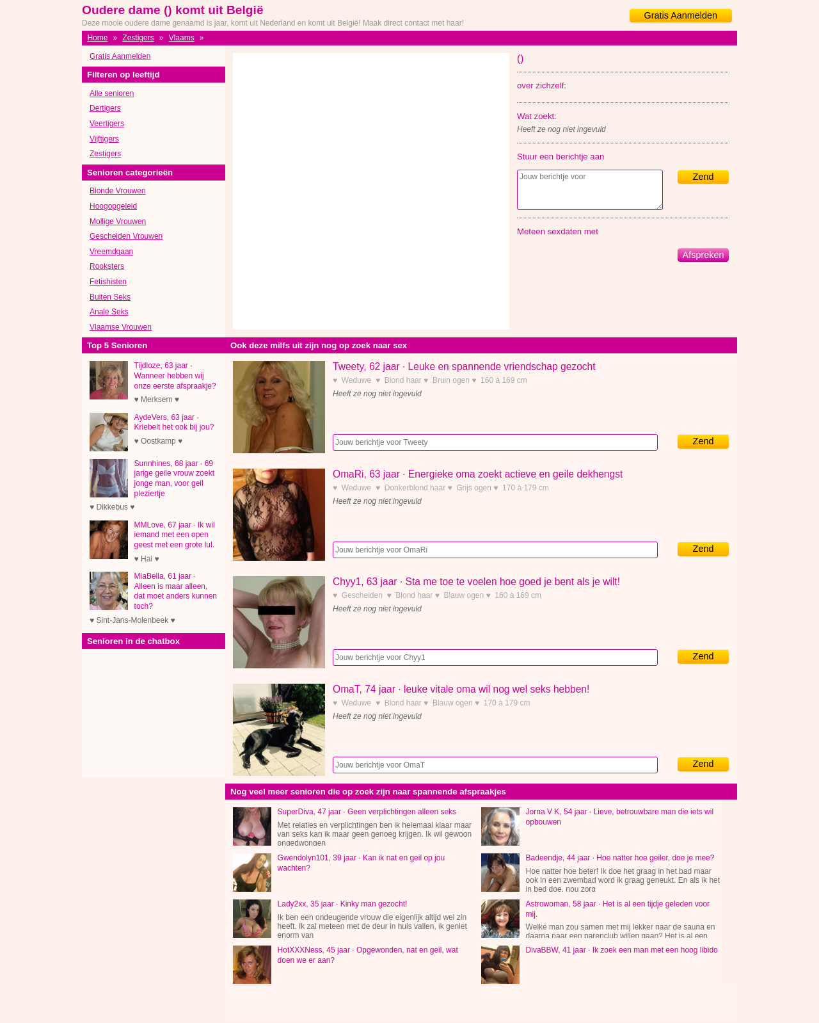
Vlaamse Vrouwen (121, 327)
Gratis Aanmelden (680, 15)
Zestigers (138, 37)
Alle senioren (112, 93)
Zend (703, 177)
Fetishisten (108, 281)
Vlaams (182, 37)
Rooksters (107, 266)
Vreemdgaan (111, 251)
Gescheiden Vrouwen (126, 236)
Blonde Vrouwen (118, 190)
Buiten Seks (110, 297)
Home (97, 37)
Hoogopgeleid (113, 206)
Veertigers (107, 123)
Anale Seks (109, 311)
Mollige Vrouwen (118, 221)
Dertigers (105, 108)
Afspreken (703, 255)
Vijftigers (104, 138)
